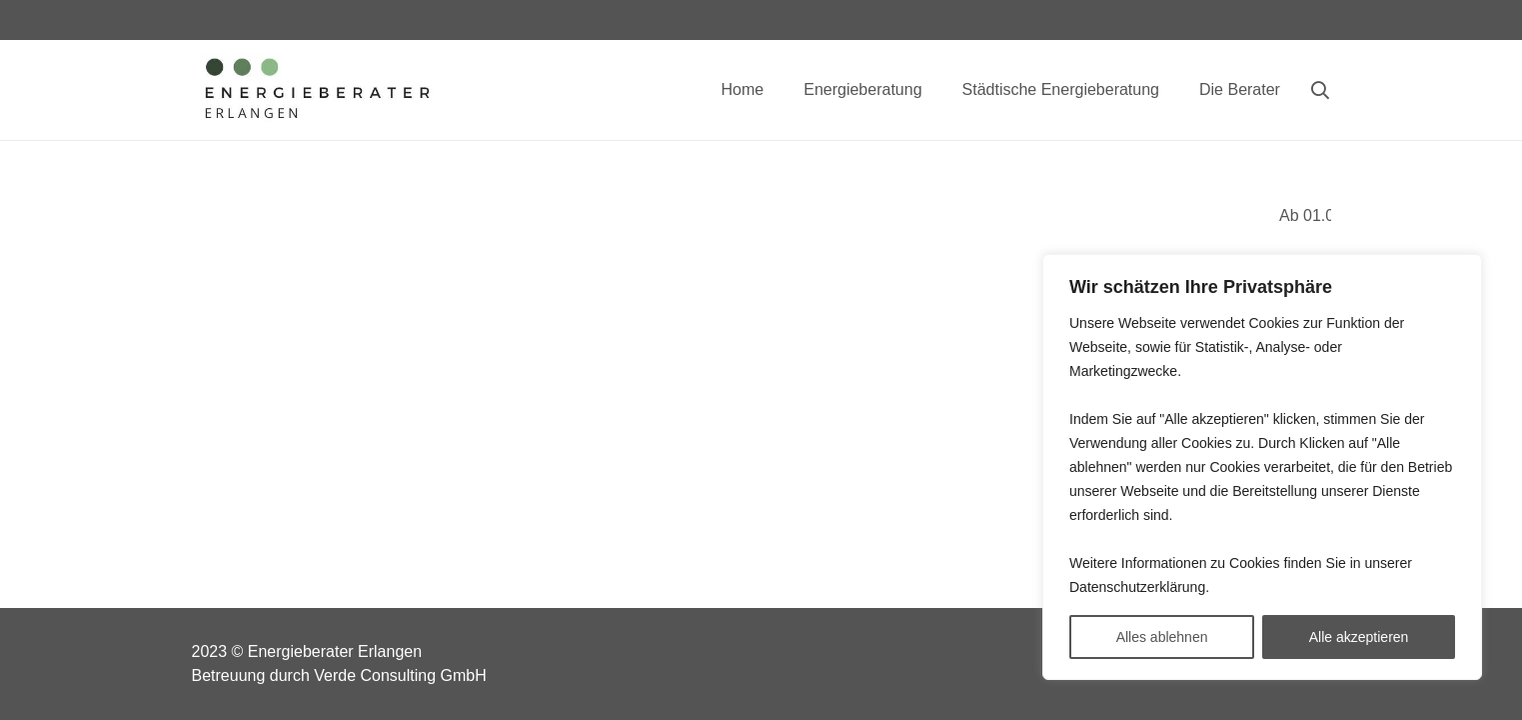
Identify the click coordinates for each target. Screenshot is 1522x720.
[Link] (316, 90)
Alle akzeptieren (1359, 637)
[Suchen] (1320, 90)
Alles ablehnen (1162, 637)
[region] (1262, 467)
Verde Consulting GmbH (400, 675)
